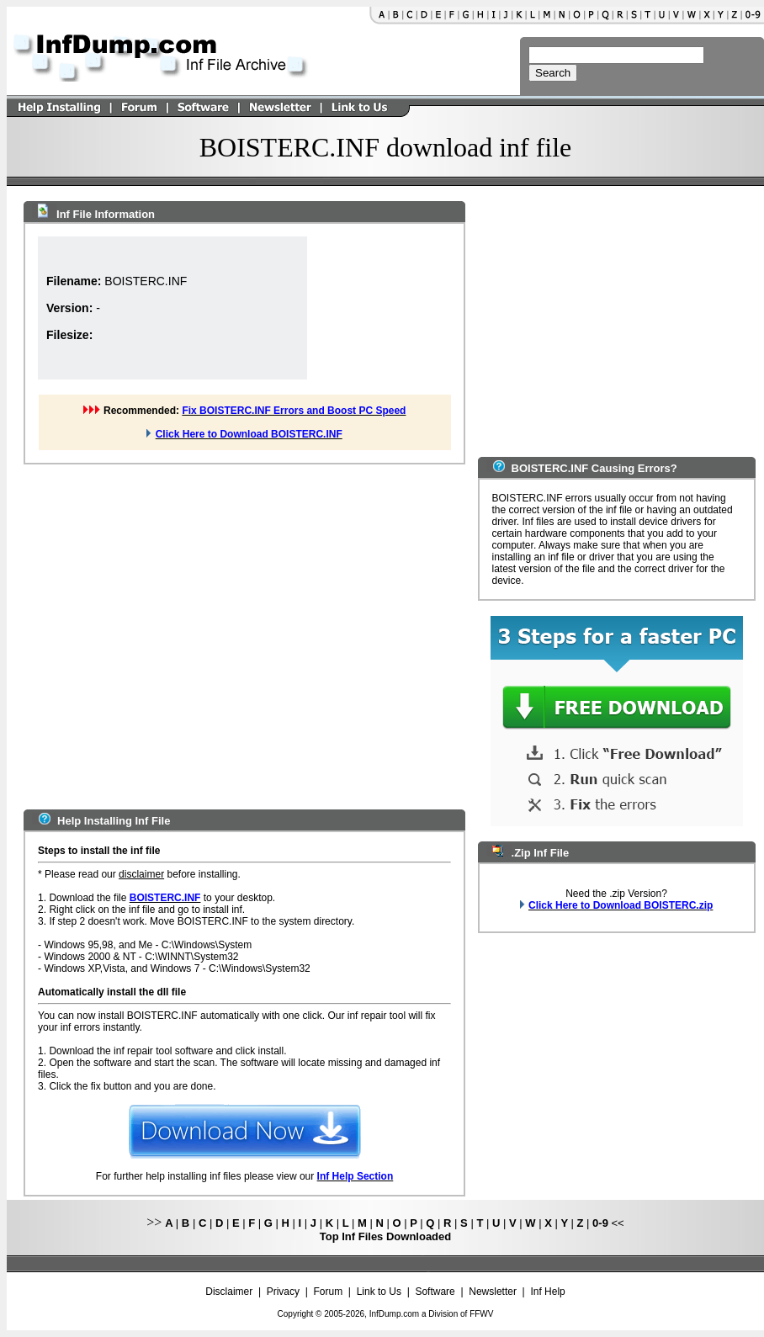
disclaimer (141, 874)
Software (434, 1291)
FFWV (481, 1313)
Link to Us (379, 1291)
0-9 (600, 1223)
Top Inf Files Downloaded (385, 1236)
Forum (328, 1291)
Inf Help (547, 1291)
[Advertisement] (158, 634)
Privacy (283, 1291)
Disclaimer (228, 1291)
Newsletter (493, 1291)
